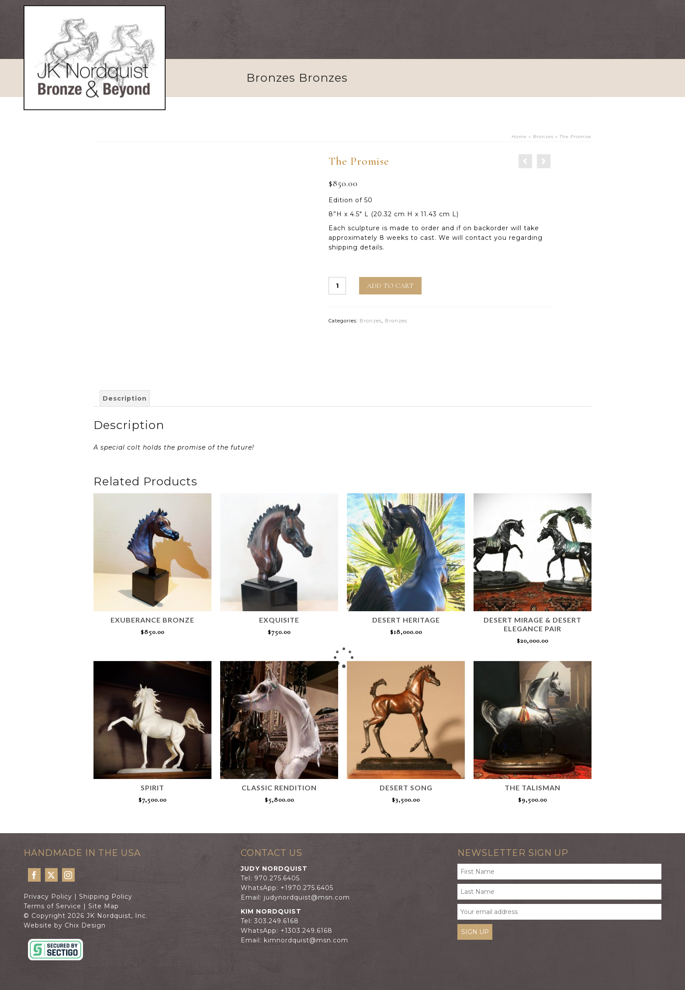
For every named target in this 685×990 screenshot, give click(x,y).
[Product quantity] (337, 285)
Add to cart (390, 285)
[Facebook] (34, 875)
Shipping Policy (105, 896)
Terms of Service (52, 906)
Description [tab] (125, 398)
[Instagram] (68, 875)
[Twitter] (51, 875)
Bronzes (371, 321)
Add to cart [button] (152, 645)
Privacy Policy (48, 896)
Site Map (103, 906)
